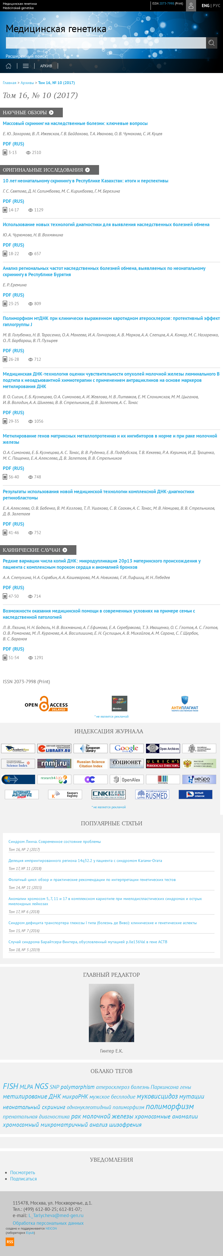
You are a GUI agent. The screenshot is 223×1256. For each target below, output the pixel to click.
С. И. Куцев (152, 133)
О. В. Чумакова (127, 133)
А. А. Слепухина (17, 577)
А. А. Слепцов (153, 335)
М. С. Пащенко (16, 458)
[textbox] (111, 43)
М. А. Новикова (104, 577)
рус (216, 5)
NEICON (51, 1228)
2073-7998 (166, 3)
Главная (9, 82)
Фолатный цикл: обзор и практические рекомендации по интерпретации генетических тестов (92, 879)
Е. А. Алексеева (44, 458)
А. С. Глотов (206, 627)
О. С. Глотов (181, 627)
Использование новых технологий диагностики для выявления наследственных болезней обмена (106, 224)
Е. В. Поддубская (121, 452)
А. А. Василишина (77, 633)
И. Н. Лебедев (157, 577)
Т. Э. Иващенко (155, 627)
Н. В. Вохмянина (48, 235)
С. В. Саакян (120, 508)
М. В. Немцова (166, 508)
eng (205, 5)
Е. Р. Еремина (15, 285)
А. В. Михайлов (136, 633)
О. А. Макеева (74, 335)
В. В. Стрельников (72, 402)
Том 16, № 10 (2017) (56, 82)
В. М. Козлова (69, 508)
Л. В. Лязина (14, 627)
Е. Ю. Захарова (16, 133)
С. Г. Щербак (187, 633)
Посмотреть (22, 1172)
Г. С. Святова (14, 191)
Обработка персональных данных (48, 1223)
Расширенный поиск (26, 56)
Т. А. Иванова (101, 133)
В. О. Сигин (13, 396)
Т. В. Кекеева (149, 452)
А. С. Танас (128, 402)
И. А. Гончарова (102, 335)
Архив (46, 65)
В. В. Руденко (93, 452)
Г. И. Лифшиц (132, 577)
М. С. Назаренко (203, 335)
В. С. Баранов (15, 638)
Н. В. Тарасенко (46, 335)
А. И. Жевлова (94, 396)
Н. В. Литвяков (122, 396)
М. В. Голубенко (17, 335)
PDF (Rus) (13, 144)
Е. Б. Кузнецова (38, 396)
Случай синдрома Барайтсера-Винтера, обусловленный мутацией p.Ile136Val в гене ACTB (87, 941)
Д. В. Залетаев (104, 402)
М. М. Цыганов (184, 396)
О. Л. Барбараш (17, 340)
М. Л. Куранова (45, 633)
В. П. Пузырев (45, 340)
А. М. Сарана (162, 633)
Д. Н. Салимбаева (44, 191)
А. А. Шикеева (41, 402)
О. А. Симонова (67, 396)
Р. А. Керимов (174, 452)
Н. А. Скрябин (45, 577)
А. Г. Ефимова (95, 627)
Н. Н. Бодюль (38, 627)
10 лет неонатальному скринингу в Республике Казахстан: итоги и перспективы (85, 181)
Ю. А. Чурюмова (17, 235)
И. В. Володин (15, 402)
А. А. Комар (176, 335)
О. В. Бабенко (43, 508)
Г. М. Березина (107, 191)
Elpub (30, 1232)
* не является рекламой (112, 716)
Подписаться (23, 1179)
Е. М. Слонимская (154, 396)
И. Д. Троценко (201, 452)
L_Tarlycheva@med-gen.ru (56, 1215)
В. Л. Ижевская (45, 133)
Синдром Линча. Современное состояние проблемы (54, 841)
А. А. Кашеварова (74, 577)
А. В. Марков (128, 335)
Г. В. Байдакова (74, 133)
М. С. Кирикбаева (77, 191)
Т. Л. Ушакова (95, 508)
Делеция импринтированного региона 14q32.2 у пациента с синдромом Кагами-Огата (85, 860)
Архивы (27, 82)
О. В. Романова (16, 633)
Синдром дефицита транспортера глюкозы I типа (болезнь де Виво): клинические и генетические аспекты (102, 922)
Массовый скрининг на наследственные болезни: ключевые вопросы (75, 123)
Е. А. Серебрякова (124, 627)
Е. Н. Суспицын (107, 633)
